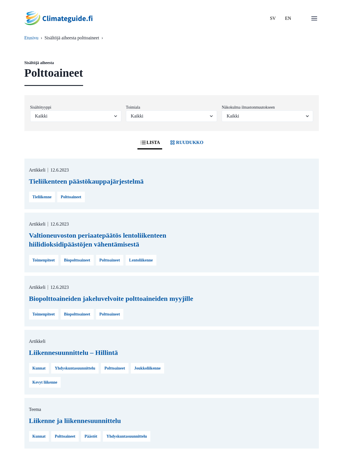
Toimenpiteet (43, 260)
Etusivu (31, 37)
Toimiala (133, 107)
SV (273, 18)
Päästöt (91, 436)
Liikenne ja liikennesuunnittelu (75, 420)
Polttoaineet (71, 197)
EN (288, 18)
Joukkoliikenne (147, 368)
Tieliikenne (42, 197)
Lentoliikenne (141, 260)
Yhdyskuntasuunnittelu (75, 368)
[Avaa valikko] (314, 18)
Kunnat (39, 368)
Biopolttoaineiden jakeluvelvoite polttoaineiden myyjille (111, 298)
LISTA (150, 142)
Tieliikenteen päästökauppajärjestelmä (86, 181)
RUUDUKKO (186, 142)
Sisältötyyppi (40, 107)
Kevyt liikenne (45, 382)
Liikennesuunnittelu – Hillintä (73, 352)
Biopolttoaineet (77, 260)
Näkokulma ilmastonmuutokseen (248, 107)
